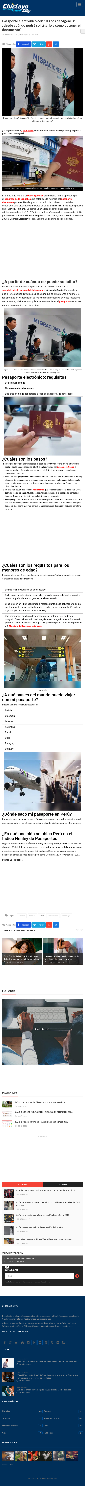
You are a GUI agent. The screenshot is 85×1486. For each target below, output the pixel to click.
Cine (63, 1425)
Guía (22, 1432)
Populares (22, 1184)
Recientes (63, 1184)
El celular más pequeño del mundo (19, 1258)
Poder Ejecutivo (35, 195)
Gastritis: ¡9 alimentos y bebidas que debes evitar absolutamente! (47, 1361)
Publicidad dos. (42, 1029)
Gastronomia (53, 916)
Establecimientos (22, 1425)
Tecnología (66, 916)
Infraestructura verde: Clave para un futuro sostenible (40, 1102)
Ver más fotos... (8, 1465)
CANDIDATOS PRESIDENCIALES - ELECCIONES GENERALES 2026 (43, 1112)
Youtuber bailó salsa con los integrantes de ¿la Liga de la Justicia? (45, 1190)
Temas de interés (22, 1359)
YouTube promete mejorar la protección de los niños (40, 1227)
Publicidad (63, 1432)
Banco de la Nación (66, 467)
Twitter (38, 44)
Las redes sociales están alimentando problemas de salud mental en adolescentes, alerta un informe (62, 959)
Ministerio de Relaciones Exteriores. (25, 626)
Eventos (63, 1411)
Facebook (23, 44)
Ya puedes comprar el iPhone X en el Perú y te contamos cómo (44, 1239)
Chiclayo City (25, 34)
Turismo (22, 1418)
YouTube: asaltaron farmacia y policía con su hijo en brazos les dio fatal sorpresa (48, 1203)
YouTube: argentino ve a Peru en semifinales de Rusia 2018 (42, 1215)
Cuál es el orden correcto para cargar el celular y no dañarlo (44, 1390)
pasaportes (27, 130)
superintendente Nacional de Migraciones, (24, 290)
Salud (42, 916)
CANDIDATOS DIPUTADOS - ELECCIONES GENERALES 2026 (41, 1122)
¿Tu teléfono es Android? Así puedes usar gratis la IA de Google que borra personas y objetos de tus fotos (47, 1376)
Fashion (32, 916)
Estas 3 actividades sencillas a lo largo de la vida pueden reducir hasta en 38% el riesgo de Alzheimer (21, 959)
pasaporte (64, 301)
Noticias (22, 916)
